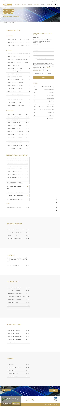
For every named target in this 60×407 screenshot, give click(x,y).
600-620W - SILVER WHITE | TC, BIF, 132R (14, 94)
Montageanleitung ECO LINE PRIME (14, 330)
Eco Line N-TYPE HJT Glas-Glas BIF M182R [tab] (15, 182)
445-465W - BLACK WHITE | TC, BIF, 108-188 (15, 82)
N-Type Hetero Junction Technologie (48, 86)
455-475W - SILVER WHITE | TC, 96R (13, 122)
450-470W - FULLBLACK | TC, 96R (13, 65)
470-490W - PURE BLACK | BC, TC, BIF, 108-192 (16, 39)
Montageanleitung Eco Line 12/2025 (14, 339)
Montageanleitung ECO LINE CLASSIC (15, 336)
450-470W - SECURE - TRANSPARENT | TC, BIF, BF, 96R (17, 59)
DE (26, 39)
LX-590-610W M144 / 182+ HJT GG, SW (15, 168)
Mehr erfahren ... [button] (12, 400)
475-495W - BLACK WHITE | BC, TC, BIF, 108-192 (16, 42)
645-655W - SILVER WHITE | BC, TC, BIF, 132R (15, 45)
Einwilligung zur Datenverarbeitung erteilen (43, 73)
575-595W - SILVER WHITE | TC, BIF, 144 (14, 143)
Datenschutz (46, 404)
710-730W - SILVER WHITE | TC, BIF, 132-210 (15, 102)
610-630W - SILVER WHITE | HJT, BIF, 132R (14, 97)
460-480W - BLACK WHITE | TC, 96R (13, 56)
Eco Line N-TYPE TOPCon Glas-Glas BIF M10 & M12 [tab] (15, 187)
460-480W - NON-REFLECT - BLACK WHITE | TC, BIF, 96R (17, 53)
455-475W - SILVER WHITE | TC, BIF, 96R (14, 117)
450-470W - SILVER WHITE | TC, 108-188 (14, 128)
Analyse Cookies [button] (16, 403)
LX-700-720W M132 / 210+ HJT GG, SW (15, 166)
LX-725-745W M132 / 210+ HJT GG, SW (15, 163)
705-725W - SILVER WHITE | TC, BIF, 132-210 (15, 148)
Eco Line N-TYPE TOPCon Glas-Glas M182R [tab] (15, 195)
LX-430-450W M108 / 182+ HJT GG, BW (15, 171)
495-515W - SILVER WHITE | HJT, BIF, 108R (14, 88)
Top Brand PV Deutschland (13, 376)
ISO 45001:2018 (11, 364)
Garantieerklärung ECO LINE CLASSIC (15, 293)
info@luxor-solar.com (6, 1)
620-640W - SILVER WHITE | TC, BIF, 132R (14, 99)
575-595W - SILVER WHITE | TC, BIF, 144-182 (15, 91)
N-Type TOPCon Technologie (49, 89)
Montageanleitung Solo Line (13, 342)
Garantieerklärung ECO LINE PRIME (14, 287)
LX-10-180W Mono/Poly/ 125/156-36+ (14, 207)
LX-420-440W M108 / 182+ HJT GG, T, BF (15, 174)
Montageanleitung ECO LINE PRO (14, 333)
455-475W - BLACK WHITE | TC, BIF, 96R (14, 114)
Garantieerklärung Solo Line (13, 302)
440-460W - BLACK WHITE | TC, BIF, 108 (14, 137)
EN (28, 39)
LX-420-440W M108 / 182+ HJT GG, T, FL (15, 177)
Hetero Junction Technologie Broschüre (15, 232)
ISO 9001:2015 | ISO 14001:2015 (14, 367)
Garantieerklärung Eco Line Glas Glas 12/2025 (16, 296)
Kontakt (54, 390)
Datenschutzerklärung (37, 70)
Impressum (56, 404)
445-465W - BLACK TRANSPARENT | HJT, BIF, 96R (16, 79)
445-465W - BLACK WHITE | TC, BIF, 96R (14, 76)
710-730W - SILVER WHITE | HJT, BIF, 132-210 (15, 105)
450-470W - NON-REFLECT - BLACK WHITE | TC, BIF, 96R (17, 62)
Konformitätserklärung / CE (13, 373)
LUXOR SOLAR (6, 22)
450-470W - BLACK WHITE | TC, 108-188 (14, 68)
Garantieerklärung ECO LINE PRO (14, 290)
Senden (43, 77)
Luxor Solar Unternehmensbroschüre (14, 238)
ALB (8, 308)
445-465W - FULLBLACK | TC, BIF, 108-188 (15, 74)
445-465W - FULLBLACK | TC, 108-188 (14, 71)
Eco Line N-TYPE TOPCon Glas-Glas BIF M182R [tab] (15, 192)
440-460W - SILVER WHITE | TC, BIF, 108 (14, 140)
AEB (8, 305)
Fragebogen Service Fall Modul (13, 265)
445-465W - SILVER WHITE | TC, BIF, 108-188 (15, 85)
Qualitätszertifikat (11, 370)
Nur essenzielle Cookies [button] (7, 403)
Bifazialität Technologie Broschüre (14, 235)
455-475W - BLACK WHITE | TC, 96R (13, 120)
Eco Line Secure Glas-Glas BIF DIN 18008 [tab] (14, 199)
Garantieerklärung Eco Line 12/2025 (14, 299)
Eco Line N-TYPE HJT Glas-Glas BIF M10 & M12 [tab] (15, 158)
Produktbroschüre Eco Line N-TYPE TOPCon (16, 230)
